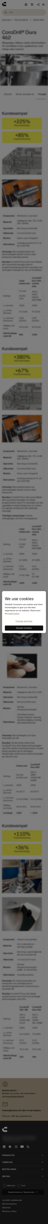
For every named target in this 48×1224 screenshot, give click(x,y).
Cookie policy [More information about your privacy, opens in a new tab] (13, 613)
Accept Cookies (24, 628)
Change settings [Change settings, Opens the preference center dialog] (24, 621)
